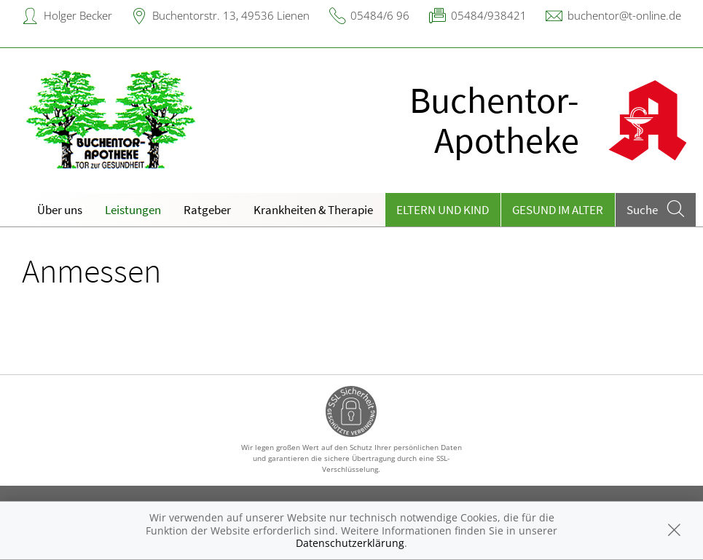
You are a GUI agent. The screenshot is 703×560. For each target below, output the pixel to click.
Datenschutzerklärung (350, 543)
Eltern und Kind (442, 210)
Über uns (59, 210)
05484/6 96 (379, 15)
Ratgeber (207, 210)
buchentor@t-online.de (624, 15)
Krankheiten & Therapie (313, 210)
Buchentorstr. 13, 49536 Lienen (231, 15)
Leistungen (133, 210)
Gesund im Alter (557, 210)
